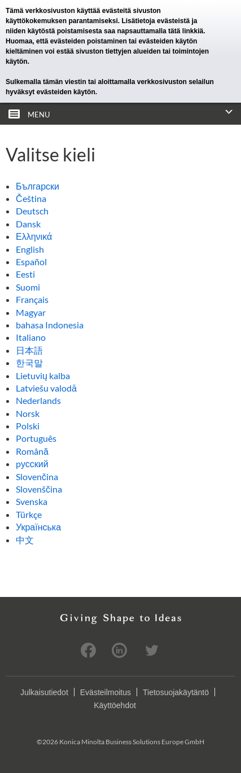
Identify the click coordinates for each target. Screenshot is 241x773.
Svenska (31, 501)
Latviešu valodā (46, 388)
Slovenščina (39, 489)
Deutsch (32, 210)
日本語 (29, 350)
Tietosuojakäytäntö (176, 692)
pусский (32, 463)
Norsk (28, 413)
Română (32, 451)
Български (37, 186)
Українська (38, 526)
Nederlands (38, 400)
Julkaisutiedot (44, 692)
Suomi (28, 287)
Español (31, 261)
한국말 (29, 362)
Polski (28, 425)
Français (32, 299)
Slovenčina (37, 476)
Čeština (31, 198)
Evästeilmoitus (105, 692)
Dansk (28, 223)
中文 (25, 539)
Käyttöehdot (115, 705)
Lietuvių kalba (43, 375)
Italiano (31, 337)
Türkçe (29, 514)
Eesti (25, 274)
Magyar (31, 312)
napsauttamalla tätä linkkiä (160, 31)
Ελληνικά (34, 236)
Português (36, 438)
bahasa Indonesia (50, 324)
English (30, 249)
